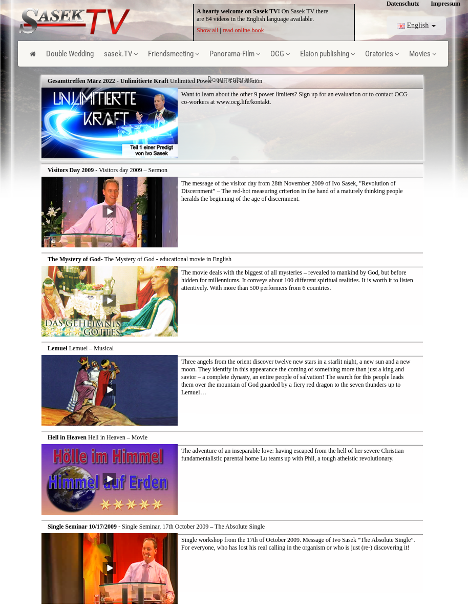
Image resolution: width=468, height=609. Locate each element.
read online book (243, 30)
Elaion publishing (327, 53)
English (416, 25)
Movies (422, 53)
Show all (207, 30)
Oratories (382, 53)
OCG (280, 53)
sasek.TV (121, 53)
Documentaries (233, 79)
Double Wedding (70, 53)
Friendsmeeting (173, 53)
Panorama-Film (234, 53)
